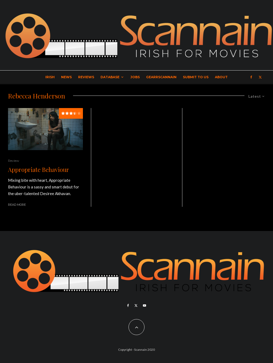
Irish (50, 77)
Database (110, 77)
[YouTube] (144, 305)
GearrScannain (161, 77)
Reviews (86, 77)
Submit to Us (195, 77)
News (66, 77)
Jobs (135, 77)
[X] (260, 77)
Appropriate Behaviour (38, 169)
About (221, 77)
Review (13, 161)
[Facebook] (251, 77)
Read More (17, 205)
